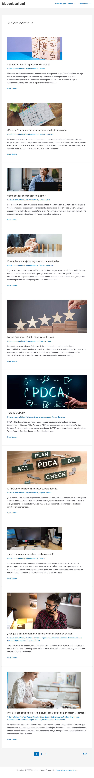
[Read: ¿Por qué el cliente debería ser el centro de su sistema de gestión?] (44, 611)
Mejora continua (33, 68)
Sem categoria (50, 723)
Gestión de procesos (61, 638)
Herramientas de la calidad (18, 723)
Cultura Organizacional (36, 720)
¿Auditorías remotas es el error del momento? (31, 554)
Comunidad (84, 3)
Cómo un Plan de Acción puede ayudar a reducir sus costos (38, 130)
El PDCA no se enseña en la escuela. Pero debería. (33, 488)
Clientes (29, 638)
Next (86, 757)
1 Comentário (12, 720)
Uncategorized (46, 417)
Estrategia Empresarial (43, 638)
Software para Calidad (65, 3)
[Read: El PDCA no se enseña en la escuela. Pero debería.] (47, 468)
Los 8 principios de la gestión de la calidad (29, 64)
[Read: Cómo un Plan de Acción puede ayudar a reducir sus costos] (34, 114)
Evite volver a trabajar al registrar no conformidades (34, 261)
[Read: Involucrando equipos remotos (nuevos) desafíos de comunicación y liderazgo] (44, 690)
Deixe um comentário (16, 68)
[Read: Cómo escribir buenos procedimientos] (34, 180)
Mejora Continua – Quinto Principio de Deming (31, 337)
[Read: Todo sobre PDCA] (47, 392)
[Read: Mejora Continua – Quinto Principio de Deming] (47, 316)
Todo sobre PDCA (16, 412)
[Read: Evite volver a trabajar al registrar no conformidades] (34, 245)
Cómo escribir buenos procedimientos (27, 195)
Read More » (12, 88)
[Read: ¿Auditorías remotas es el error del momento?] (34, 538)
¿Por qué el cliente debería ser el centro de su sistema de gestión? (42, 633)
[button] (74, 3)
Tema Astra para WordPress (66, 770)
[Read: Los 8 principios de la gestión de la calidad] (34, 48)
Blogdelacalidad (13, 4)
